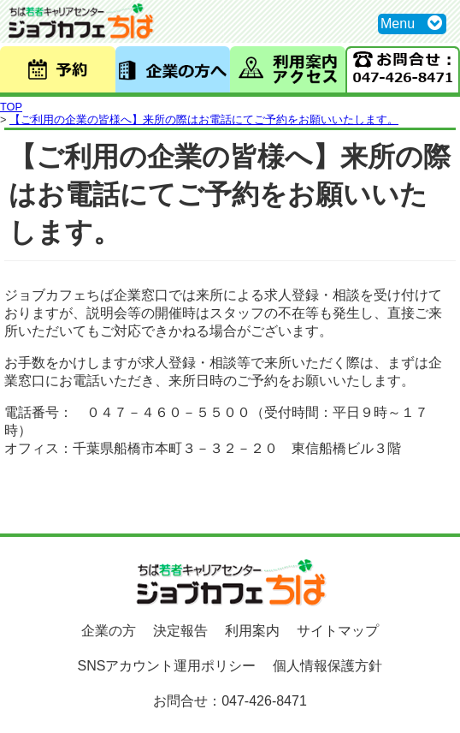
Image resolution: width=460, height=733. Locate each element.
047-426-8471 (264, 701)
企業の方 (108, 630)
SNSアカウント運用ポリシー (167, 666)
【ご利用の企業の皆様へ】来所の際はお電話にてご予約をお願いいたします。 (203, 119)
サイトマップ (338, 630)
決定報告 (180, 630)
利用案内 (252, 630)
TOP (11, 106)
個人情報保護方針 (327, 666)
